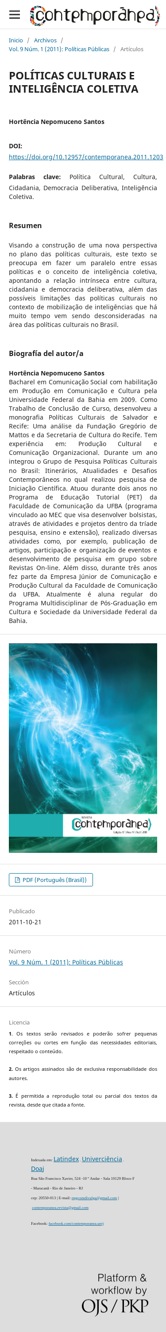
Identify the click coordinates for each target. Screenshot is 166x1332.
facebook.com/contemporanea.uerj (76, 1223)
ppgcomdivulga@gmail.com (94, 1198)
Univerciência (102, 1159)
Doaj (37, 1168)
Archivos (45, 40)
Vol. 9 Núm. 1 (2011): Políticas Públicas (59, 49)
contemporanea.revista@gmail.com (60, 1207)
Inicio (16, 40)
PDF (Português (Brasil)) (54, 880)
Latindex (66, 1159)
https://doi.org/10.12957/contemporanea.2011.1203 (86, 157)
